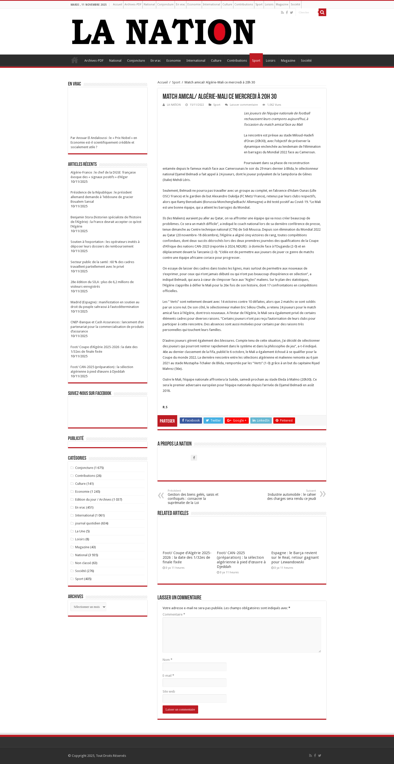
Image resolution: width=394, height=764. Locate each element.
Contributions (243, 4)
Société (295, 4)
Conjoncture (165, 4)
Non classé (83, 563)
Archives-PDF (133, 4)
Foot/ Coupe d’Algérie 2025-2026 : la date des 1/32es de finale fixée (187, 557)
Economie (194, 4)
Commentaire (174, 614)
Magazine (282, 4)
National (149, 4)
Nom (167, 660)
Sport (259, 4)
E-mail (168, 675)
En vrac (180, 4)
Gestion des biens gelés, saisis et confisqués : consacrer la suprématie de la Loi (194, 497)
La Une (80, 531)
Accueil (117, 4)
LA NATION (174, 104)
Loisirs (269, 4)
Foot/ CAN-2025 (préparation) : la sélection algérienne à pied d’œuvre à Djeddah (241, 560)
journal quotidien (87, 523)
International (211, 4)
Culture (227, 4)
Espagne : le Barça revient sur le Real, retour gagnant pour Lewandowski (295, 557)
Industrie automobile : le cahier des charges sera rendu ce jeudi (290, 495)
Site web (169, 691)
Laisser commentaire (244, 104)
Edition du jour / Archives (93, 499)
